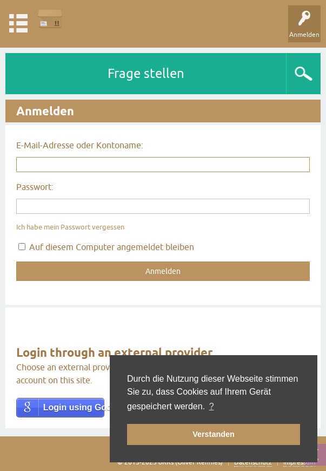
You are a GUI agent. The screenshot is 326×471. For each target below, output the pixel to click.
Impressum (299, 462)
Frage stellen (146, 73)
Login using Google (73, 407)
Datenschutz (253, 462)
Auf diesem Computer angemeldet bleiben (106, 247)
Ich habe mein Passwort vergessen (70, 227)
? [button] (211, 406)
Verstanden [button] (213, 434)
